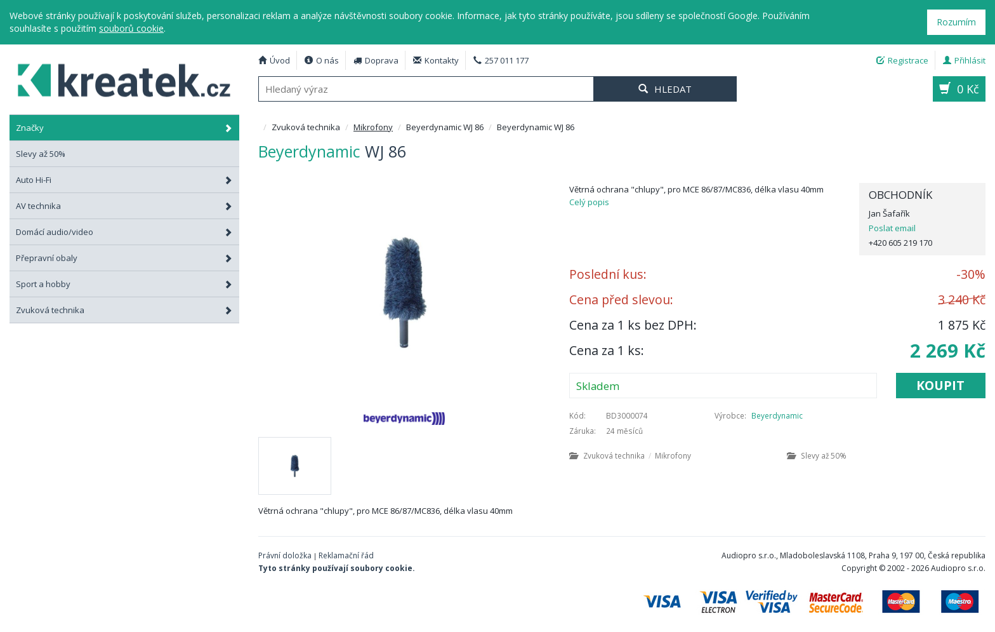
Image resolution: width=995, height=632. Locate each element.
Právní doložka (285, 555)
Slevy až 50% (817, 455)
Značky (124, 127)
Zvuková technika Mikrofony (630, 455)
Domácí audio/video (124, 232)
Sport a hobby (124, 284)
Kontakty (436, 60)
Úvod (274, 60)
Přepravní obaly (124, 258)
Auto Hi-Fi (124, 179)
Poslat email (892, 228)
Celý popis (589, 202)
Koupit (940, 385)
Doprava (376, 60)
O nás (322, 60)
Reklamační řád (346, 555)
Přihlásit (964, 60)
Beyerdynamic (777, 415)
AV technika (124, 206)
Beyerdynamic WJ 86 (117, 78)
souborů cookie (131, 28)
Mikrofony (373, 127)
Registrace (902, 60)
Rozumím (956, 22)
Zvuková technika (124, 310)
